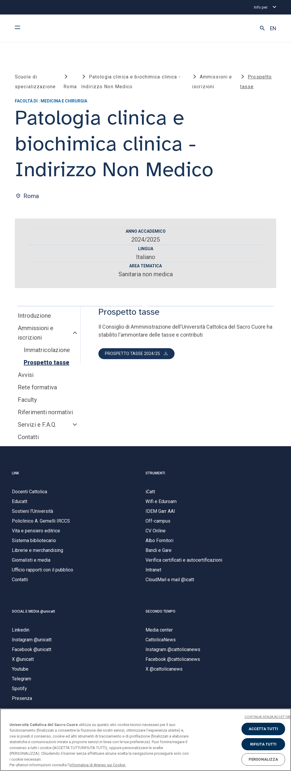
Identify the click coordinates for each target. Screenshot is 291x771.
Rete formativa (37, 387)
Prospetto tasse (46, 362)
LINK (15, 473)
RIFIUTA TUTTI (263, 744)
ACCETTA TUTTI (263, 729)
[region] (145, 740)
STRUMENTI (155, 473)
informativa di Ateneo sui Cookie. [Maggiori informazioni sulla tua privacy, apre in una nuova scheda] (97, 765)
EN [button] (273, 28)
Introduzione (34, 315)
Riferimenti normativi (45, 412)
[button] (262, 28)
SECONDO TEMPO (160, 611)
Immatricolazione (47, 350)
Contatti (28, 437)
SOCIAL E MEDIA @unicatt (33, 611)
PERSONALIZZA (263, 759)
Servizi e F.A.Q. (37, 424)
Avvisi (25, 374)
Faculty (27, 399)
